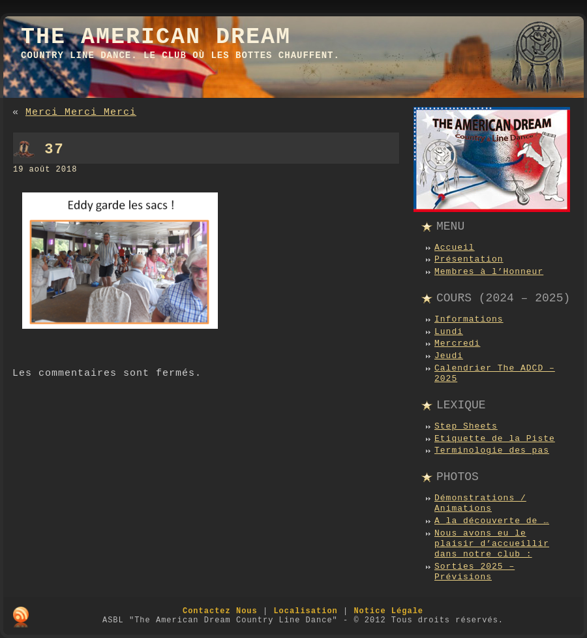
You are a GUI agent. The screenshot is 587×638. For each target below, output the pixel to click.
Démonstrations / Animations (480, 503)
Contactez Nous (220, 611)
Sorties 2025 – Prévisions (474, 572)
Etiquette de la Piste (494, 439)
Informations (469, 319)
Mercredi (457, 343)
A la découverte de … (491, 521)
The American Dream (156, 37)
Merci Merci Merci (80, 112)
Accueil (454, 247)
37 (54, 150)
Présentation (469, 259)
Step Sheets (466, 426)
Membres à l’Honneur (488, 272)
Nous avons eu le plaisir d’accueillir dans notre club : (491, 544)
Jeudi (448, 356)
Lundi (448, 332)
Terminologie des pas (491, 450)
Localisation (305, 611)
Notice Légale (388, 611)
